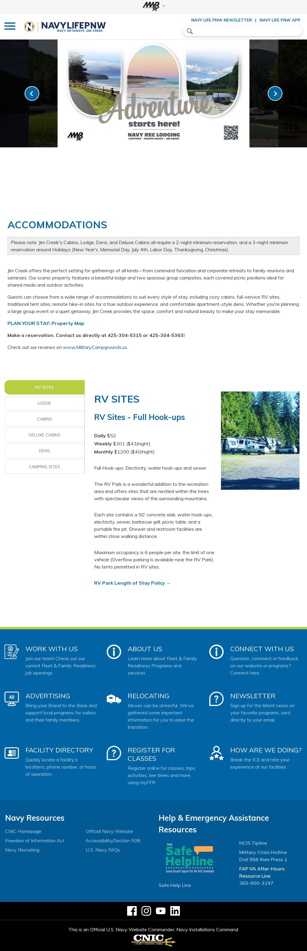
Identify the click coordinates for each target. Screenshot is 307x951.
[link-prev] (32, 93)
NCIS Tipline (253, 843)
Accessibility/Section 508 (113, 840)
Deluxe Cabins (45, 435)
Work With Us (51, 649)
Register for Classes (151, 754)
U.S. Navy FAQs (103, 850)
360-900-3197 (256, 883)
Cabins (44, 419)
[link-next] (275, 93)
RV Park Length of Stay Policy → (132, 583)
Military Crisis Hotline (263, 852)
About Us (145, 649)
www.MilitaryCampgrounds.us (95, 347)
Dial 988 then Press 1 (263, 859)
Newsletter (253, 696)
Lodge (44, 403)
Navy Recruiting (22, 850)
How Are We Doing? (265, 750)
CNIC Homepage (23, 831)
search (190, 31)
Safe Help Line (175, 885)
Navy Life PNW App (280, 20)
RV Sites (44, 387)
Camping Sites (44, 466)
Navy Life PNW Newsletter (221, 20)
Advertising (47, 696)
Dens (44, 450)
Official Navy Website (109, 831)
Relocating (148, 696)
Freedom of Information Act (34, 840)
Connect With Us (262, 649)
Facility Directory (59, 750)
